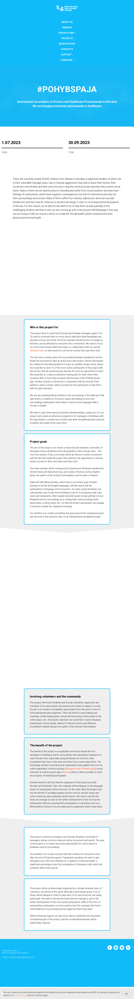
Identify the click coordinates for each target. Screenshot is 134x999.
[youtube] (122, 949)
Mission (67, 27)
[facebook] (109, 949)
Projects (67, 38)
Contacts (67, 49)
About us (67, 22)
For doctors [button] (66, 33)
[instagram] (116, 949)
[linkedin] (128, 949)
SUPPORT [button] (66, 54)
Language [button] (66, 60)
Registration (67, 43)
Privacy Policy (20, 995)
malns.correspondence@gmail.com (18, 957)
